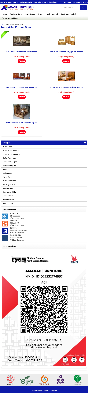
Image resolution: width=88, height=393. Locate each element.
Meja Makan (8, 173)
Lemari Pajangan (10, 162)
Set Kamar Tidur (9, 192)
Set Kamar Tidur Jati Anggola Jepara (21, 123)
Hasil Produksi (52, 14)
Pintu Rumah (8, 203)
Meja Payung (8, 188)
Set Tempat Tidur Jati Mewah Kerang (21, 87)
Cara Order (30, 14)
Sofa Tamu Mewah (11, 150)
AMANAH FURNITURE (50, 391)
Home (4, 14)
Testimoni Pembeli (68, 14)
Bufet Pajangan (9, 158)
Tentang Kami (16, 14)
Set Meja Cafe (9, 184)
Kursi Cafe (7, 177)
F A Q (40, 14)
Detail (22, 61)
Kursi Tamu (7, 147)
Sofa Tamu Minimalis (11, 154)
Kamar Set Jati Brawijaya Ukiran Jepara (66, 87)
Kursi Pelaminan (9, 181)
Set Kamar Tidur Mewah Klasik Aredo (21, 52)
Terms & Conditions (10, 18)
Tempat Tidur (8, 200)
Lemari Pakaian (9, 196)
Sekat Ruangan (9, 165)
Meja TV (6, 169)
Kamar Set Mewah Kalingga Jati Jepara (66, 52)
